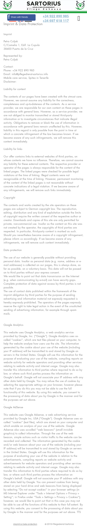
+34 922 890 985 (56, 16)
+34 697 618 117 (56, 21)
